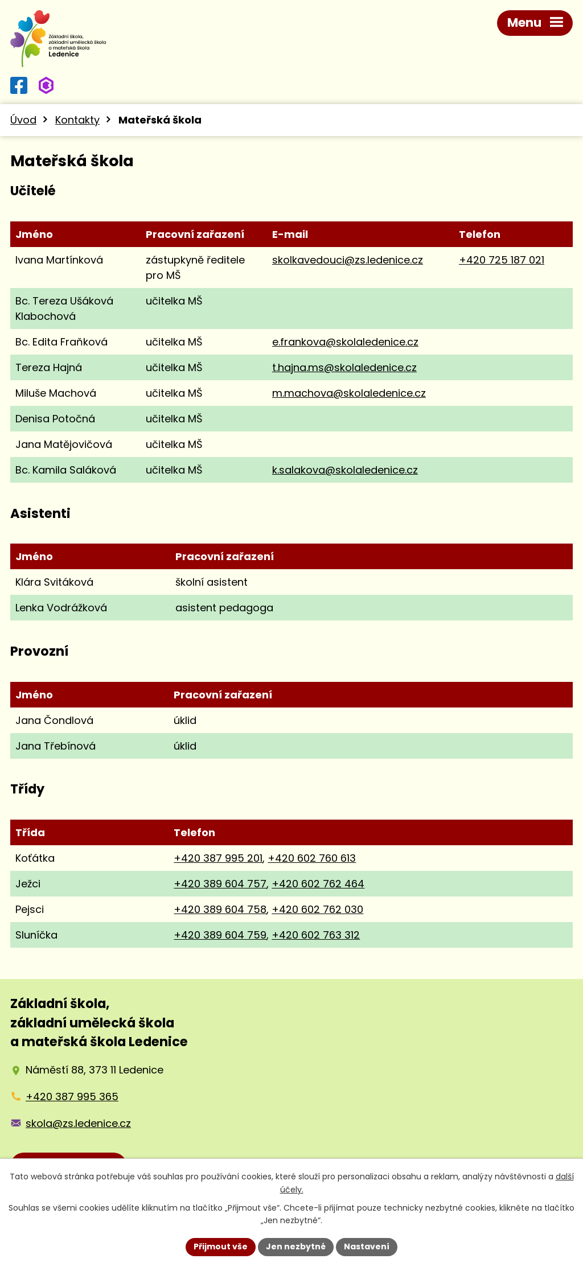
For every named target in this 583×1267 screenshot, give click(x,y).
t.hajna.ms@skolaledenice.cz (344, 367)
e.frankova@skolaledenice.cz (345, 342)
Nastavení (366, 1246)
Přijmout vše (221, 1246)
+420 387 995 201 (218, 858)
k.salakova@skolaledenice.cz (345, 470)
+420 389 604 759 (220, 935)
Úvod (23, 120)
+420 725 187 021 (501, 260)
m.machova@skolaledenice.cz (349, 393)
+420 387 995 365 (72, 1096)
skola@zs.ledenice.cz (78, 1123)
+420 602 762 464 (318, 884)
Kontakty (77, 120)
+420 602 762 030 (317, 909)
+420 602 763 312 (316, 935)
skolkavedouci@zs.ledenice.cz (347, 260)
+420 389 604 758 (220, 909)
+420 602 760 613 (312, 858)
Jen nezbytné (296, 1246)
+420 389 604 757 (220, 884)
